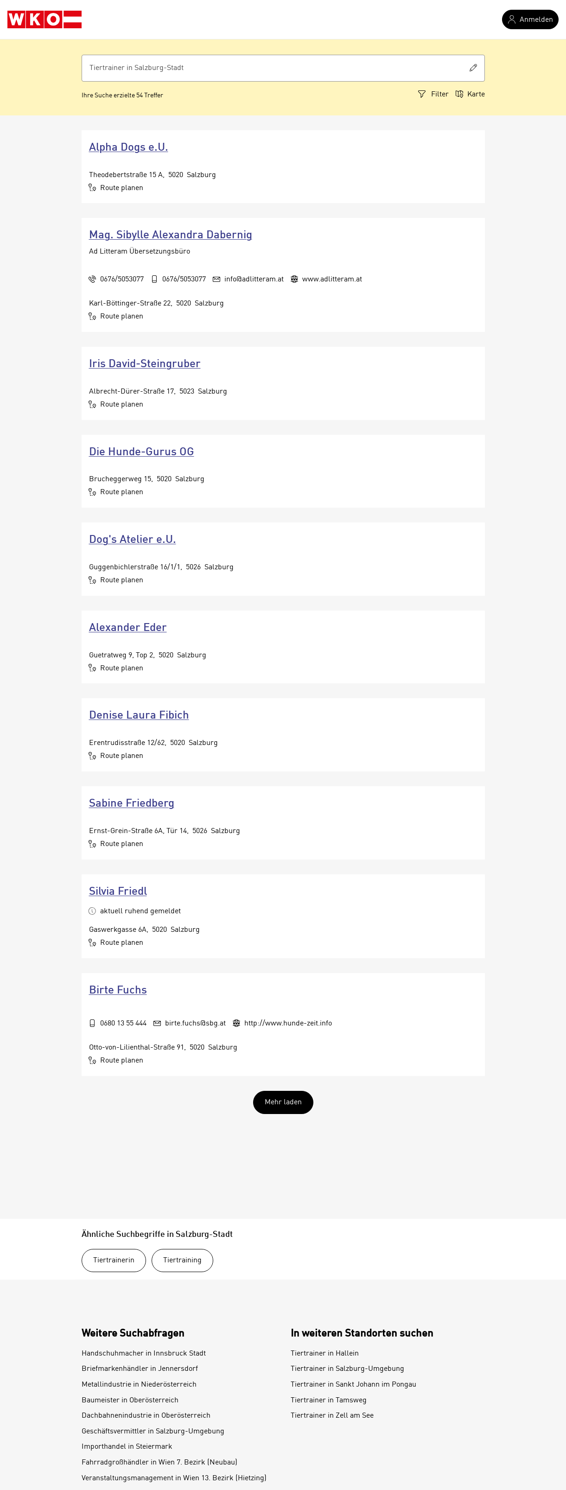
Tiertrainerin (113, 1260)
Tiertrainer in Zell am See (332, 1416)
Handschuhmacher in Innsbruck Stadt (144, 1353)
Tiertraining (182, 1260)
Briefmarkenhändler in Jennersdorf (140, 1369)
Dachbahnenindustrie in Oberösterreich (146, 1416)
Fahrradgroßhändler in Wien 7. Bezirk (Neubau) (159, 1462)
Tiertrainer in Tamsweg (329, 1400)
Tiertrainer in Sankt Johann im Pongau (353, 1384)
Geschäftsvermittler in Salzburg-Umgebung (153, 1431)
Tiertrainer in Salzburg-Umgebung (347, 1369)
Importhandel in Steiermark (127, 1447)
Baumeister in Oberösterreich (130, 1400)
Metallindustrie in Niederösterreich (139, 1384)
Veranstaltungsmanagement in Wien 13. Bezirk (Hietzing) (174, 1478)
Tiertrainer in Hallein (325, 1353)
